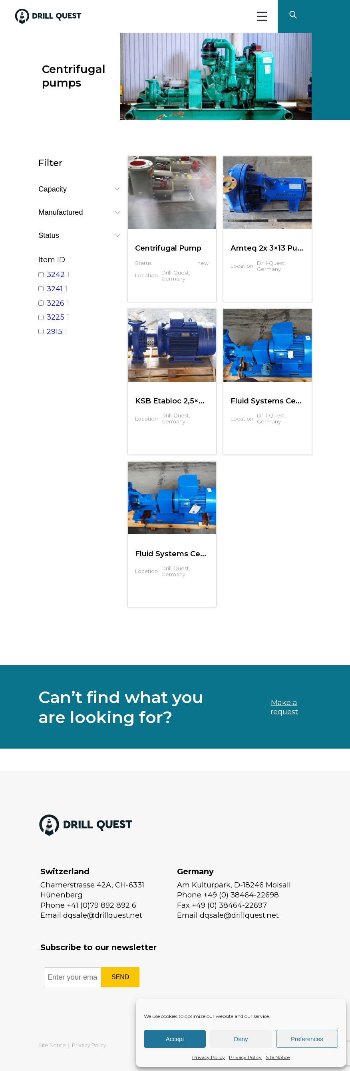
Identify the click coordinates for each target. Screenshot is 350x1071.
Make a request (284, 707)
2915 (54, 331)
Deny (241, 1038)
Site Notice (278, 1057)
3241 (55, 288)
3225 (55, 317)
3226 (55, 303)
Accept (175, 1038)
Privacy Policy (208, 1057)
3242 (56, 274)
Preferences (307, 1038)
